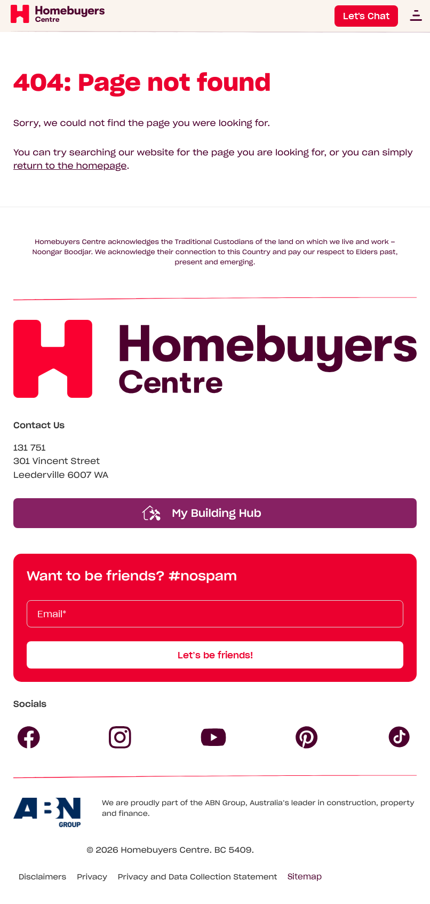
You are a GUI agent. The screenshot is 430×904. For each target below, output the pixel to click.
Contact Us (39, 425)
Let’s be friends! (215, 655)
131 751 (29, 448)
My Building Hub (201, 513)
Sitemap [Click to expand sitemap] (305, 877)
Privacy (92, 877)
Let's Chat (366, 16)
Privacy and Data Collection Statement (197, 877)
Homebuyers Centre (165, 850)
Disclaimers (42, 877)
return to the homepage (69, 166)
